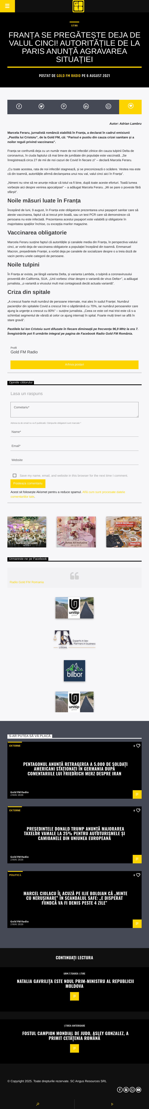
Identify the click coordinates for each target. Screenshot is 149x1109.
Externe (14, 745)
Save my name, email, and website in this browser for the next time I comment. (74, 475)
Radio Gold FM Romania (27, 582)
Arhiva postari (74, 364)
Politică (15, 875)
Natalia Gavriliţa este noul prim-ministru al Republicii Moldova (75, 983)
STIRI (74, 25)
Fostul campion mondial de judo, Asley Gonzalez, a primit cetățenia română (75, 1035)
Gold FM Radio (69, 76)
